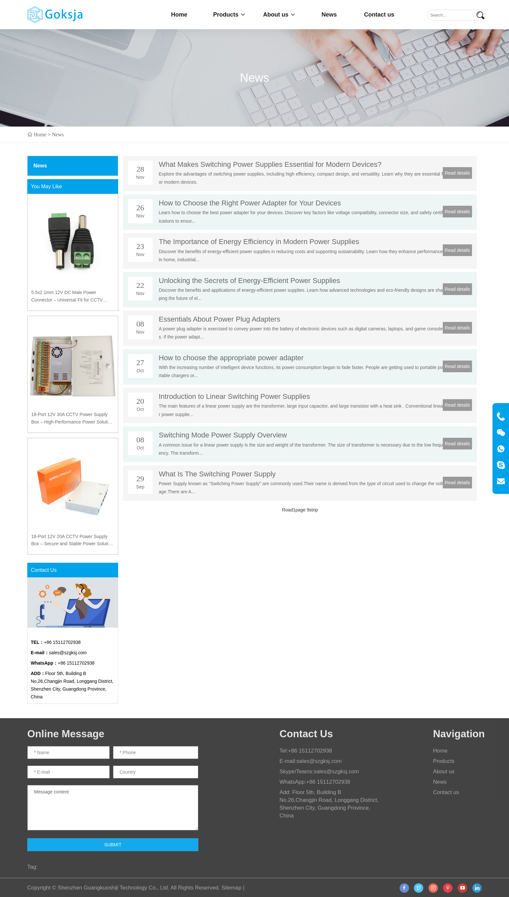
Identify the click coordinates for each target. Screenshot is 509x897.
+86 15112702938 (56, 642)
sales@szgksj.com (59, 652)
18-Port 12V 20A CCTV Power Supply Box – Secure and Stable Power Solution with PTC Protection (72, 540)
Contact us (379, 14)
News (329, 14)
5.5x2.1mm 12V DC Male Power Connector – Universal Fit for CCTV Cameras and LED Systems (67, 296)
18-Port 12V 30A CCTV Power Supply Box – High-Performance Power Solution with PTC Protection (72, 418)
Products (229, 14)
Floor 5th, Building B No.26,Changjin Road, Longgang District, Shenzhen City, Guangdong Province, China (72, 685)
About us (279, 14)
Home (179, 14)
